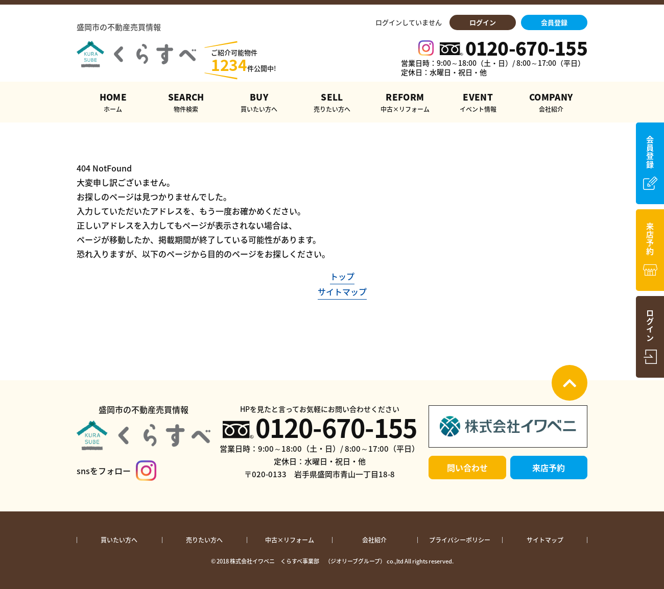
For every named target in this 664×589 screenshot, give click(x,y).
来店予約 (548, 467)
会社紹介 (374, 540)
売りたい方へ (204, 540)
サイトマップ (342, 291)
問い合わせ (467, 467)
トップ (342, 276)
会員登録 (554, 22)
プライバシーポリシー (459, 540)
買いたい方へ (119, 540)
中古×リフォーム (289, 540)
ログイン (482, 22)
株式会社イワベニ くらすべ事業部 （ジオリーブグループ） (308, 561)
